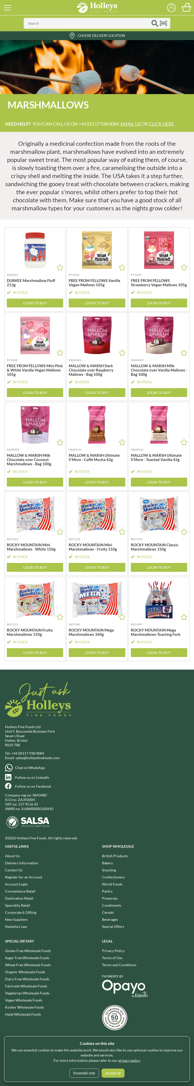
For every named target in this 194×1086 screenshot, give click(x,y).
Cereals (108, 912)
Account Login (16, 884)
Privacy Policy (113, 951)
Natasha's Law (16, 926)
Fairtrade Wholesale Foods (26, 986)
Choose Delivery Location (101, 36)
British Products (115, 856)
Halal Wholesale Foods (23, 1014)
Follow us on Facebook (33, 786)
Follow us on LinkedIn (32, 777)
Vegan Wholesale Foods (23, 1000)
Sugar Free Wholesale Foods (27, 958)
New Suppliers (16, 919)
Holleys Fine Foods (97, 7)
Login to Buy (35, 303)
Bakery (107, 863)
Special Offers (113, 926)
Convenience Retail (20, 891)
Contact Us (13, 870)
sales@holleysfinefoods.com (38, 758)
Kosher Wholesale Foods (24, 1007)
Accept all (113, 1073)
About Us (12, 856)
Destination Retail (19, 898)
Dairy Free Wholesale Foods (27, 979)
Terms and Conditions (119, 965)
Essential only (84, 1073)
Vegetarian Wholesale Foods (27, 993)
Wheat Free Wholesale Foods (28, 965)
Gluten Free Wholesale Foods (28, 951)
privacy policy (129, 1060)
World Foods (112, 884)
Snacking (109, 870)
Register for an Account (23, 877)
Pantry (107, 891)
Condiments (111, 905)
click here (161, 124)
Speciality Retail (17, 905)
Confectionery (113, 877)
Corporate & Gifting (20, 912)
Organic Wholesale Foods (25, 972)
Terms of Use (112, 958)
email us (130, 124)
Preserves (109, 898)
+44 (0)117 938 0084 (27, 753)
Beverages (110, 919)
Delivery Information (21, 863)
